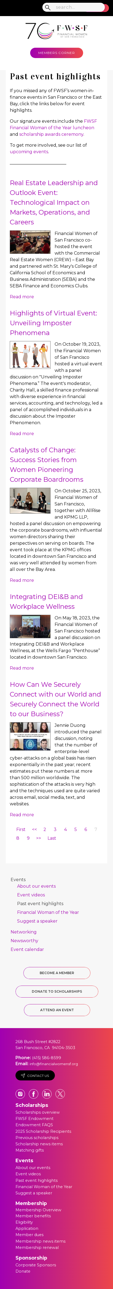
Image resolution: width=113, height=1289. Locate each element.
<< (34, 829)
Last (52, 838)
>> (38, 838)
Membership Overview (38, 1210)
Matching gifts (29, 1150)
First (21, 829)
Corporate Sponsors (35, 1265)
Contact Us (35, 1076)
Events (18, 879)
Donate (22, 1271)
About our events (36, 886)
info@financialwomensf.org (54, 1064)
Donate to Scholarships (57, 991)
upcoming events (29, 151)
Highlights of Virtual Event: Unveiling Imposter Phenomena (53, 323)
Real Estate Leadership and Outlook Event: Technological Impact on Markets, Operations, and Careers (54, 202)
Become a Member (57, 973)
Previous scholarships (36, 1137)
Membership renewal (37, 1247)
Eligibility (24, 1222)
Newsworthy (24, 940)
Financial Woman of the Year (48, 912)
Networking (24, 932)
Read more (22, 296)
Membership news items (40, 1241)
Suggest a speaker (37, 921)
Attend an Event (57, 1010)
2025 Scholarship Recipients (43, 1131)
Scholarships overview (37, 1112)
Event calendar (27, 949)
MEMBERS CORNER (56, 53)
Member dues (29, 1234)
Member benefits (33, 1215)
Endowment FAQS (34, 1124)
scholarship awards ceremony (51, 134)
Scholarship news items (39, 1144)
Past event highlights (40, 903)
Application (26, 1228)
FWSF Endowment (34, 1118)
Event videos (31, 895)
